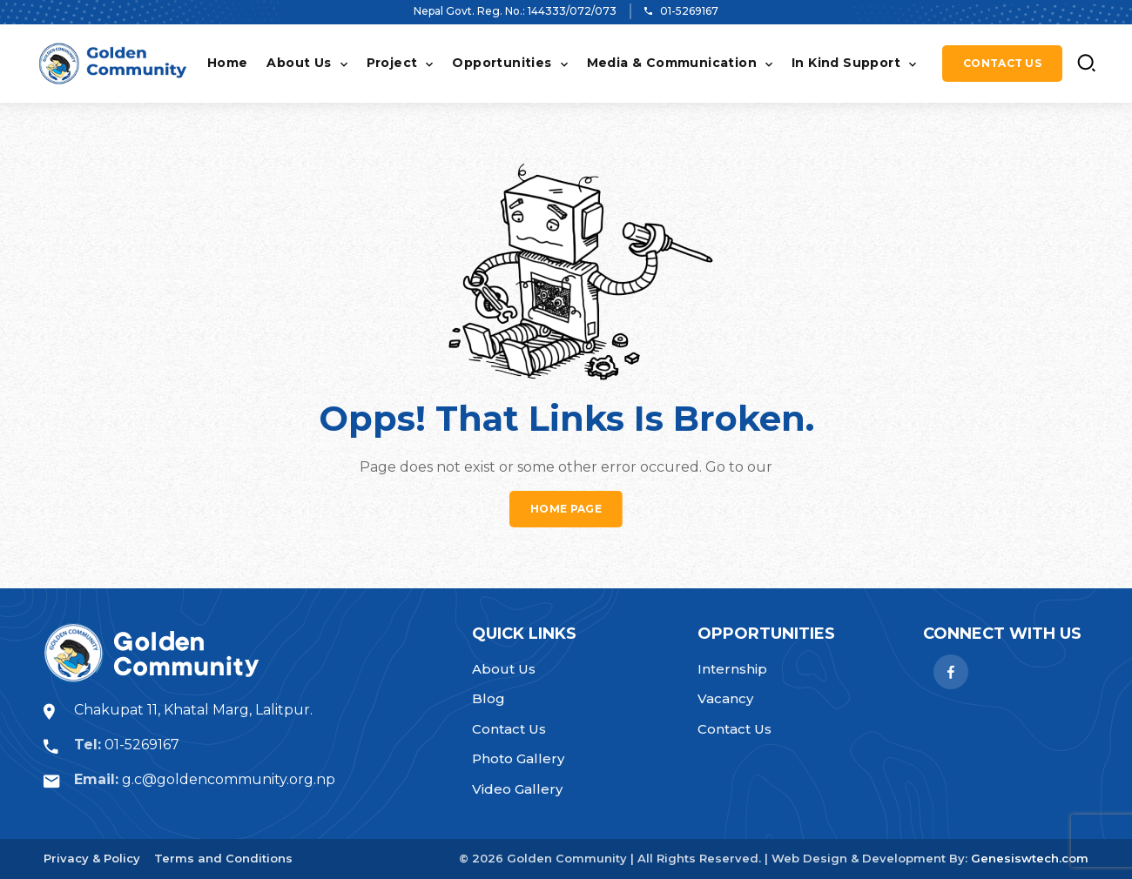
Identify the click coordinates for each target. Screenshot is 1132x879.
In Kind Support (846, 62)
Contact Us (1002, 63)
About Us (298, 62)
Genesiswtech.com (1029, 858)
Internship (732, 669)
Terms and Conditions (223, 858)
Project (392, 62)
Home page (566, 508)
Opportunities (501, 62)
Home (227, 62)
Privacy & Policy (92, 858)
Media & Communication (672, 62)
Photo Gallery (518, 758)
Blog (488, 698)
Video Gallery (517, 789)
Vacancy (725, 698)
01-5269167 (689, 10)
